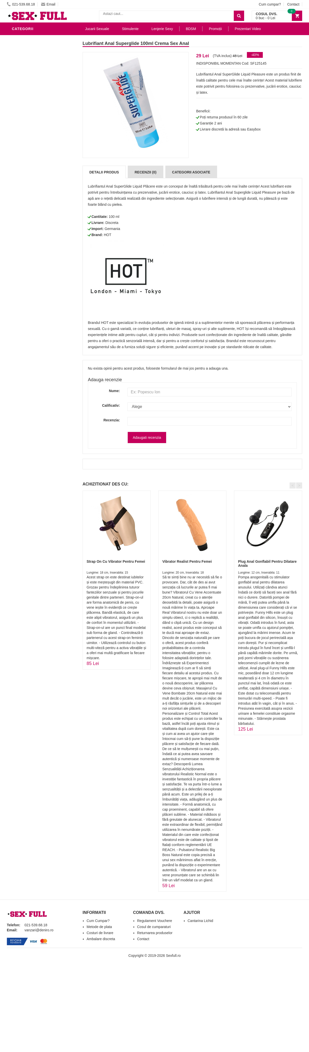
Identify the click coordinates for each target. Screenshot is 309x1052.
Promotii (22, 205)
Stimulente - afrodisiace (38, 92)
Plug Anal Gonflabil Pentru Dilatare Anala (267, 563)
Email (48, 4)
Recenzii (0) (145, 172)
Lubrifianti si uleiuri (34, 39)
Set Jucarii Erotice (32, 175)
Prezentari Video (30, 213)
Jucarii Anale (26, 145)
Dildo (18, 130)
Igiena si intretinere (33, 115)
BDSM (18, 137)
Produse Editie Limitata (36, 221)
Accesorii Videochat (33, 198)
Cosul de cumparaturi (154, 927)
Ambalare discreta (101, 939)
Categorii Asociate (191, 172)
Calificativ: (111, 405)
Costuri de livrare (100, 933)
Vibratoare (24, 107)
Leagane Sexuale (30, 190)
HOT (107, 235)
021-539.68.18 (21, 4)
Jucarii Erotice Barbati (37, 99)
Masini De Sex (26, 183)
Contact (293, 4)
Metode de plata (99, 927)
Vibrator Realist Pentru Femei (187, 561)
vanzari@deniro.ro (39, 930)
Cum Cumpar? (98, 921)
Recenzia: (112, 420)
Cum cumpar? (270, 4)
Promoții (215, 29)
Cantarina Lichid (200, 921)
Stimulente (130, 29)
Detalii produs (104, 172)
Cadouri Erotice (29, 168)
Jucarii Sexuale (97, 29)
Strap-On (22, 160)
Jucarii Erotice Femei (34, 152)
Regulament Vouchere (154, 921)
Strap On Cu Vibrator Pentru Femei (116, 561)
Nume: (114, 391)
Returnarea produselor (154, 933)
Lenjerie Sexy (27, 122)
